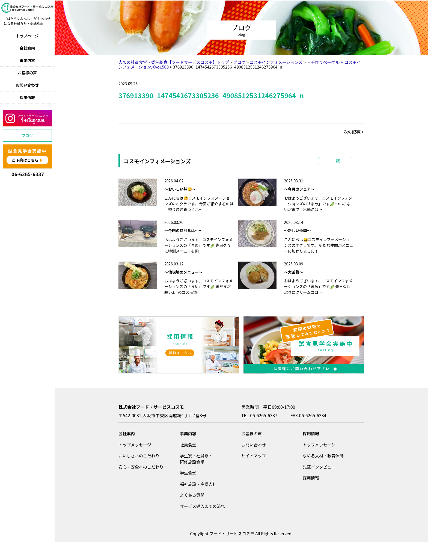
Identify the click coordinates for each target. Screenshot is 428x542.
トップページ (27, 35)
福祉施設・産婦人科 (198, 484)
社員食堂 (188, 445)
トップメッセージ (134, 445)
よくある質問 (192, 495)
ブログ (27, 135)
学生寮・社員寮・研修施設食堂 (196, 459)
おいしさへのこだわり (138, 455)
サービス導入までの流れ (202, 506)
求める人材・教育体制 (323, 455)
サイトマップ (253, 455)
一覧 (335, 161)
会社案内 (27, 48)
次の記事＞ (354, 132)
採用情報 (27, 97)
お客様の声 (27, 72)
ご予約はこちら (25, 160)
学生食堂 (188, 473)
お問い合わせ (27, 85)
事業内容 (27, 60)
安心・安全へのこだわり (141, 467)
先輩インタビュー (319, 467)
